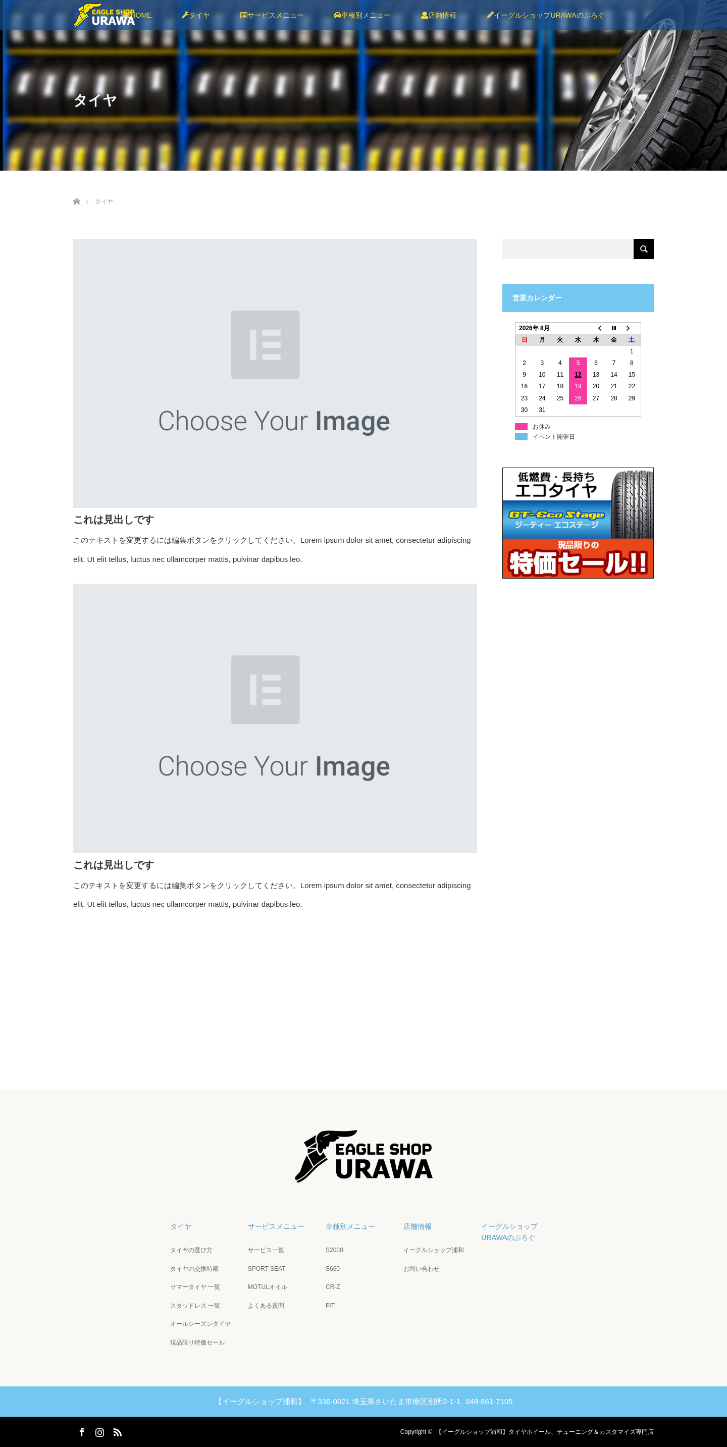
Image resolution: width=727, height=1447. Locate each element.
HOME (136, 15)
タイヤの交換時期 (194, 1268)
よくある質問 (266, 1305)
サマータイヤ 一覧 (195, 1286)
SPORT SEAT (267, 1268)
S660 (333, 1268)
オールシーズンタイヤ (200, 1323)
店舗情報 (438, 15)
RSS (116, 1430)
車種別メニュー (362, 15)
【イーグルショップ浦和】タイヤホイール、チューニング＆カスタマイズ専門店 (545, 1431)
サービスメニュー (272, 15)
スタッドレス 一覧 (195, 1305)
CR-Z (333, 1286)
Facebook (80, 1430)
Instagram (98, 1430)
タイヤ (196, 15)
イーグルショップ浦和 (433, 1250)
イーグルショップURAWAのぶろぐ (545, 15)
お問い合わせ (421, 1268)
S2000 (334, 1250)
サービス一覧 (266, 1250)
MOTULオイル (267, 1286)
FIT (330, 1305)
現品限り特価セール (197, 1342)
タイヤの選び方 (191, 1250)
